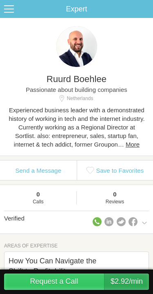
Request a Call (89, 282)
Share (145, 9)
